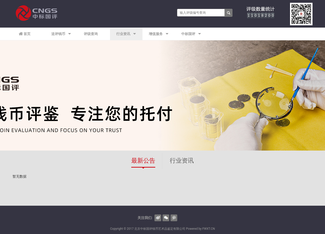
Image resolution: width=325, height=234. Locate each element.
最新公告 (143, 160)
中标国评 (191, 34)
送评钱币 (61, 34)
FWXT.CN (208, 228)
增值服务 (158, 34)
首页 (24, 34)
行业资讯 (126, 34)
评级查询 (91, 34)
